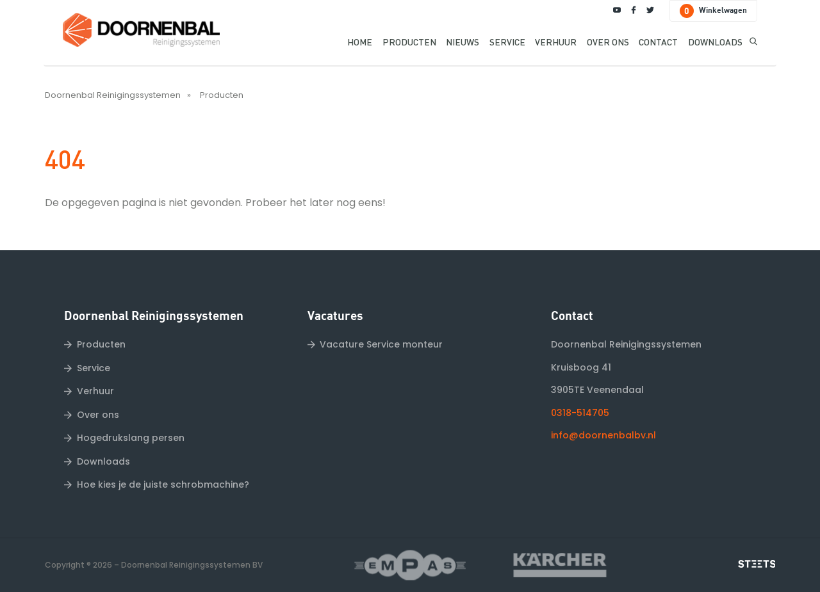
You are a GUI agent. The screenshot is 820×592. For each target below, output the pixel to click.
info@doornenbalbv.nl (603, 435)
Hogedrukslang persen (130, 437)
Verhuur (95, 391)
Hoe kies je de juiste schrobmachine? (163, 484)
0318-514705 (580, 412)
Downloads (103, 461)
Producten (221, 95)
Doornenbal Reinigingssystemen (113, 95)
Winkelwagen (713, 11)
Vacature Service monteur (381, 344)
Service (93, 368)
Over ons (98, 414)
